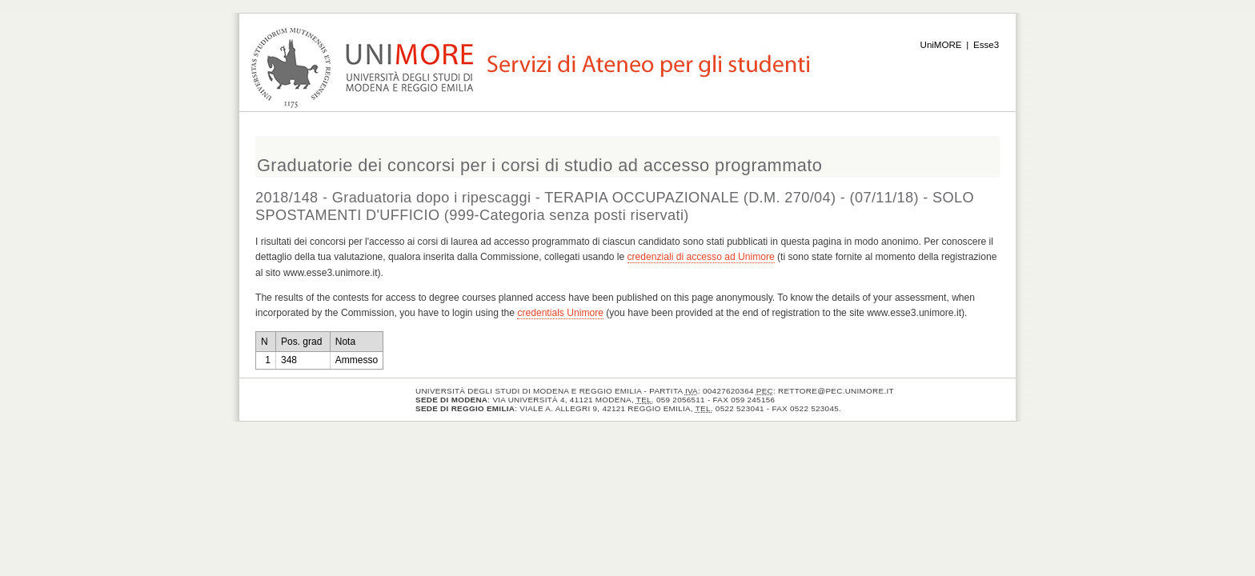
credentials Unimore (560, 312)
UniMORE (941, 45)
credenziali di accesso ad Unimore (701, 256)
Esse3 (986, 45)
